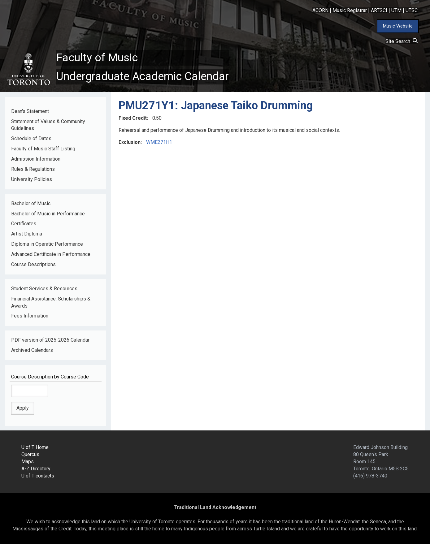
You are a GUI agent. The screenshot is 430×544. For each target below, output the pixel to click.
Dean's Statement (30, 111)
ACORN (320, 10)
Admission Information (35, 159)
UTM (396, 10)
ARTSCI (379, 10)
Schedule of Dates (31, 139)
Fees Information (29, 316)
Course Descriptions (33, 265)
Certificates (23, 224)
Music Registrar (349, 10)
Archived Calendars (32, 350)
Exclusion (130, 142)
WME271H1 (159, 142)
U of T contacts (37, 476)
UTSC (412, 10)
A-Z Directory (35, 469)
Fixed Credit (133, 118)
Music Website (398, 26)
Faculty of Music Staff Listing (43, 149)
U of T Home (35, 448)
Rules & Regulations (33, 169)
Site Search (401, 41)
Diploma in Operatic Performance (47, 244)
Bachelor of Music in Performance (48, 214)
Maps (27, 462)
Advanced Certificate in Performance (50, 254)
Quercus (30, 455)
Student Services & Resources (44, 288)
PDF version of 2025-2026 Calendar (50, 340)
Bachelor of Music (30, 203)
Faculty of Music (97, 57)
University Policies (31, 179)
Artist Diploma (26, 234)
